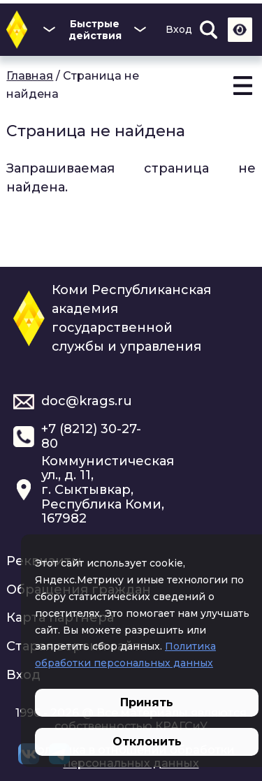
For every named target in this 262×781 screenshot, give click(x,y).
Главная (29, 75)
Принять (146, 702)
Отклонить (147, 741)
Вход (179, 29)
